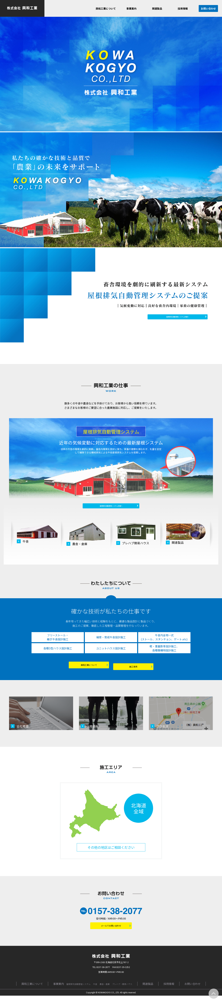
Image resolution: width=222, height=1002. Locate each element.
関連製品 (157, 8)
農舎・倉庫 (105, 990)
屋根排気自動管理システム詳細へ (180, 317)
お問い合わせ (208, 8)
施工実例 (139, 671)
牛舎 (95, 990)
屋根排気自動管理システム (78, 990)
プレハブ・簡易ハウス (122, 990)
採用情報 (183, 8)
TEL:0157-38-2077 (101, 973)
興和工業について (106, 8)
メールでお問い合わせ (113, 931)
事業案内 (131, 8)
